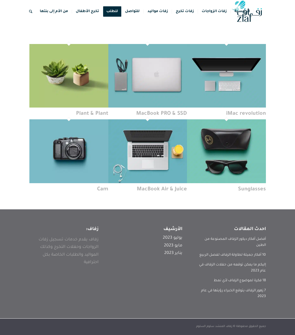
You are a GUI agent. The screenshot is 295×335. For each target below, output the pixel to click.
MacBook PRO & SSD (161, 114)
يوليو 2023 (172, 238)
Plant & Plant (92, 114)
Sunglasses (252, 189)
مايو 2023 (173, 246)
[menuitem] (242, 11)
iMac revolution (246, 114)
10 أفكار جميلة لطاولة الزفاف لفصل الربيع (232, 255)
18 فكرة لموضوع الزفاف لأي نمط (240, 281)
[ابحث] (30, 11)
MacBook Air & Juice (162, 189)
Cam (102, 189)
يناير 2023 (173, 253)
